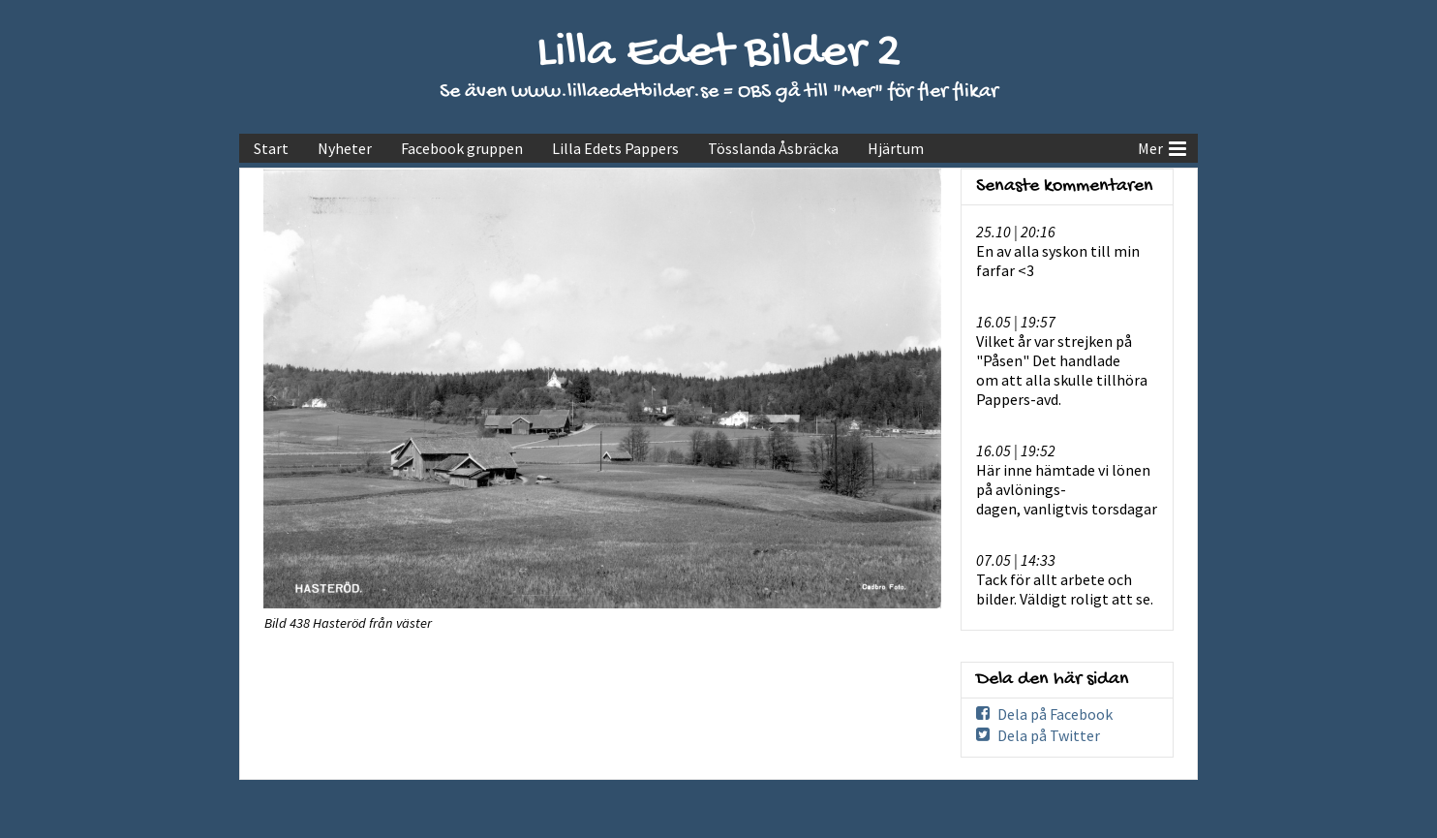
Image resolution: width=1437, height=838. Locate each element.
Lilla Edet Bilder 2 (719, 53)
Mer (1162, 146)
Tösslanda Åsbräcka (773, 148)
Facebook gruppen (462, 148)
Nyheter (345, 148)
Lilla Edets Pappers (615, 148)
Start (271, 148)
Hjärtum (896, 148)
